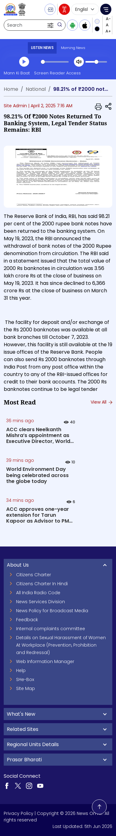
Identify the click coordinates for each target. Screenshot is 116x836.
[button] (51, 25)
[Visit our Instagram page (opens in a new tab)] (29, 785)
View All (101, 402)
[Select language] (85, 9)
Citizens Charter (33, 575)
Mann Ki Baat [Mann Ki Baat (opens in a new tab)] (17, 73)
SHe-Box (25, 679)
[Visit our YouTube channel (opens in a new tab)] (40, 785)
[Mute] (79, 62)
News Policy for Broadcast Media (52, 611)
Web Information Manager (45, 661)
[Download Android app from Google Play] (72, 25)
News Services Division (40, 602)
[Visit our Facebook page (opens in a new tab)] (7, 785)
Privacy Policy (18, 813)
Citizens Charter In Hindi (42, 584)
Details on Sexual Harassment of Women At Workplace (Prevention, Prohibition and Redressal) (61, 645)
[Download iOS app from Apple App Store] (84, 25)
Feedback (27, 620)
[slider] (55, 62)
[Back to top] (99, 806)
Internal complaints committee (50, 629)
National (36, 89)
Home (11, 89)
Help (21, 670)
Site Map (25, 688)
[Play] (24, 62)
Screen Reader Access (57, 73)
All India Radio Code (38, 593)
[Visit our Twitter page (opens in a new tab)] (18, 785)
